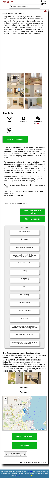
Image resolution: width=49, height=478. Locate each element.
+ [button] (5, 399)
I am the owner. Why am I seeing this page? (15, 454)
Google (29, 471)
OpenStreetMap (41, 429)
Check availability (15, 139)
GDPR (18, 475)
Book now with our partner (32, 212)
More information (32, 219)
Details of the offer (24, 436)
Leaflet (33, 429)
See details (24, 446)
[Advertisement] (24, 54)
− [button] (5, 402)
